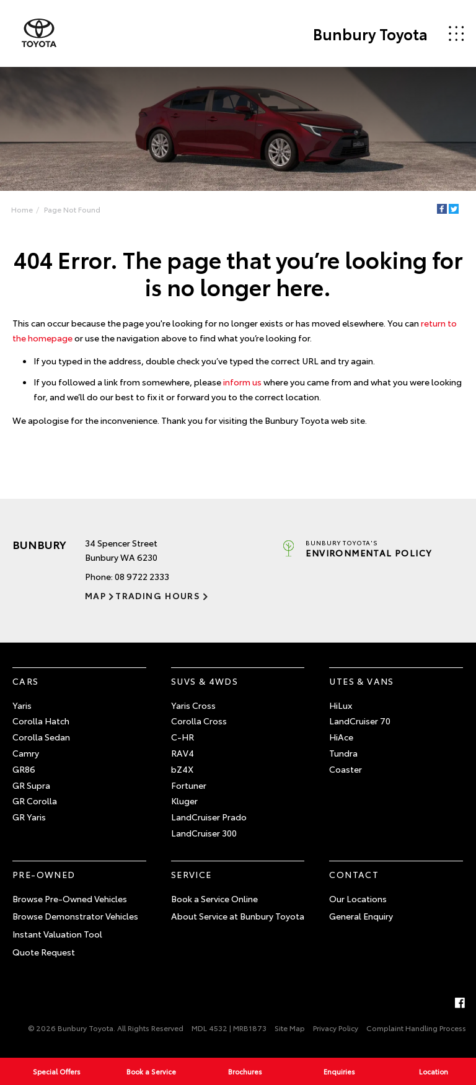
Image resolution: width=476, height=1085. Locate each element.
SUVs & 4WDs (204, 681)
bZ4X (182, 769)
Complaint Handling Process (416, 1027)
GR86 (23, 769)
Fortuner (188, 785)
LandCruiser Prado (209, 816)
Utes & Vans (361, 681)
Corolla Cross (199, 720)
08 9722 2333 (142, 576)
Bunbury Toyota (370, 33)
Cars (25, 681)
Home (22, 209)
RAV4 (182, 753)
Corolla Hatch (40, 720)
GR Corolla (34, 800)
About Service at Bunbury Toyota (237, 916)
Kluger (184, 800)
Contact (354, 874)
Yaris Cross (193, 705)
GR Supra (31, 785)
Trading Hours (157, 595)
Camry (25, 753)
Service (191, 874)
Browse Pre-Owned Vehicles (69, 898)
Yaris (22, 705)
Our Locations (358, 898)
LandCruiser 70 (359, 720)
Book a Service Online (214, 898)
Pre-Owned (44, 874)
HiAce (341, 737)
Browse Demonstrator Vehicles (75, 916)
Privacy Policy (335, 1027)
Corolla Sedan (41, 737)
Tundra (343, 753)
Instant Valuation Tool (57, 934)
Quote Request (43, 952)
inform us (242, 382)
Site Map (290, 1027)
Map (95, 595)
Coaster (345, 769)
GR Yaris (29, 816)
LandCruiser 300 (204, 833)
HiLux (340, 705)
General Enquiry (361, 916)
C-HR (182, 737)
